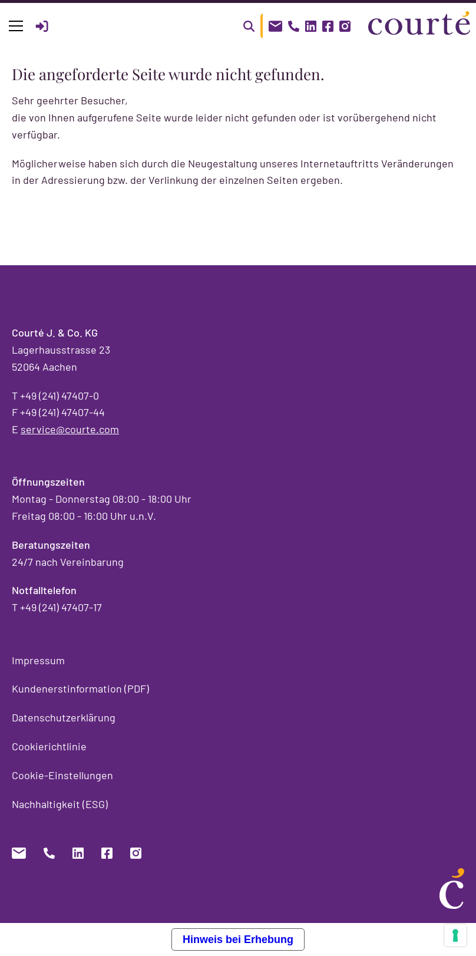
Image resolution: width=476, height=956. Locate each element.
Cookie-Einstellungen (62, 775)
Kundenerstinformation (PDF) (80, 688)
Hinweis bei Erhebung (238, 939)
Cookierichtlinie (49, 746)
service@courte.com (70, 429)
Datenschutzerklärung (63, 717)
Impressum (38, 660)
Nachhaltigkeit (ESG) (60, 803)
